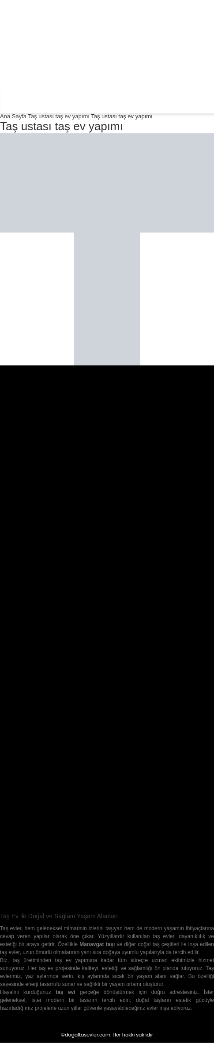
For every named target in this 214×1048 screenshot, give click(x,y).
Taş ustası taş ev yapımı (58, 116)
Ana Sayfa (13, 116)
